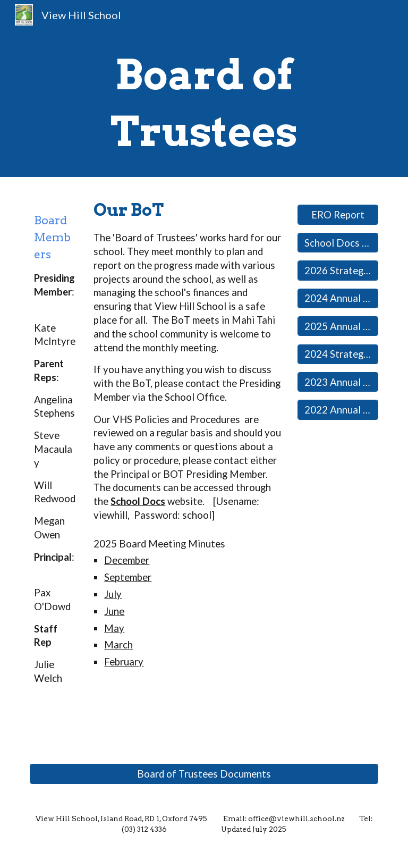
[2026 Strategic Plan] (337, 270)
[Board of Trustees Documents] (203, 773)
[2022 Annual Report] (337, 409)
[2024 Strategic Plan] (337, 354)
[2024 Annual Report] (337, 298)
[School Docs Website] (337, 242)
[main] (204, 103)
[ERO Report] (337, 214)
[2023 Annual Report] (337, 382)
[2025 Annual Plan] (337, 326)
